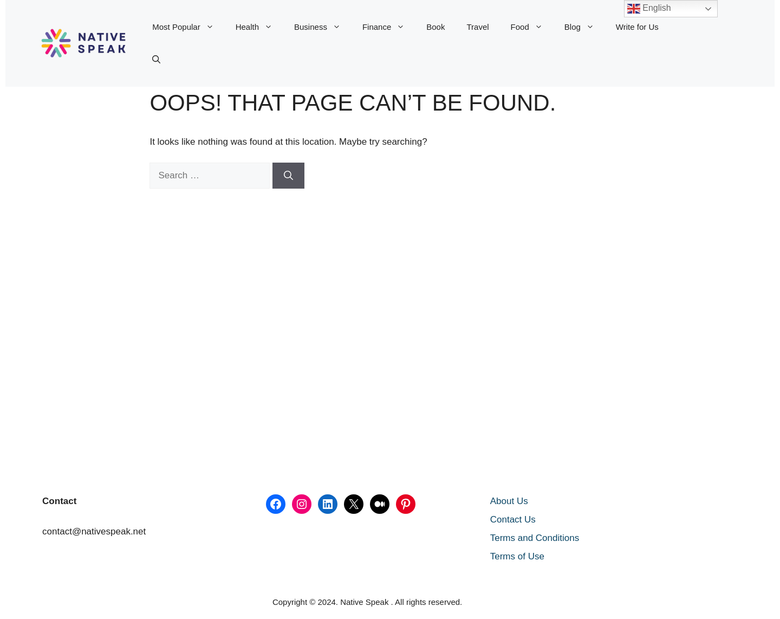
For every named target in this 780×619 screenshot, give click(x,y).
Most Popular (188, 27)
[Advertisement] (70, 279)
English (649, 8)
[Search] (288, 176)
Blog (584, 27)
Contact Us (513, 519)
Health (259, 27)
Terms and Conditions (534, 538)
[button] (156, 59)
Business (323, 27)
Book (435, 26)
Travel (477, 26)
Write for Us (637, 26)
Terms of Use (517, 556)
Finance (388, 27)
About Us (509, 501)
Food (532, 27)
